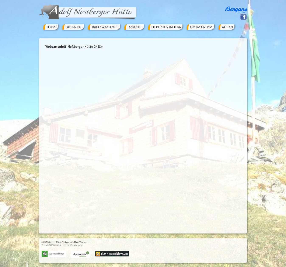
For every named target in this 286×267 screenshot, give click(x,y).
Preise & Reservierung (166, 27)
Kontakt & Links (201, 27)
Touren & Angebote (104, 27)
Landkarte (135, 27)
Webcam (227, 27)
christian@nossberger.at (73, 245)
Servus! (51, 27)
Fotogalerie (74, 27)
